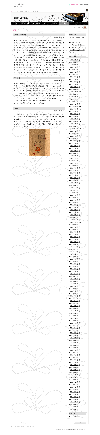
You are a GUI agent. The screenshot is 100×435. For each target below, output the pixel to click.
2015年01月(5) (75, 379)
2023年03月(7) (75, 151)
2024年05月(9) (75, 116)
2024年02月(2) (75, 124)
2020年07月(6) (75, 229)
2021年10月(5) (75, 192)
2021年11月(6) (75, 190)
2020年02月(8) (75, 242)
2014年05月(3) (75, 399)
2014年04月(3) (75, 402)
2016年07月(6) (75, 338)
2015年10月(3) (75, 357)
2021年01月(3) (75, 215)
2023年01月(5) (75, 155)
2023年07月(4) (75, 141)
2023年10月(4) (75, 133)
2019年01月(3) (75, 271)
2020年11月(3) (75, 219)
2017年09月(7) (75, 306)
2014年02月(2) (75, 406)
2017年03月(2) (75, 318)
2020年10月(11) (75, 222)
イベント (54, 23)
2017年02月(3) (75, 320)
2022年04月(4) (75, 178)
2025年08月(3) (75, 79)
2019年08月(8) (75, 256)
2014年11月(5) (75, 384)
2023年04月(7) (75, 148)
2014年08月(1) (75, 392)
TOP (16, 23)
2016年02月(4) (75, 347)
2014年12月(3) (75, 382)
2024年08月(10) (75, 109)
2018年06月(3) (75, 286)
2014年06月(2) (75, 397)
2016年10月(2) (75, 330)
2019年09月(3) (75, 254)
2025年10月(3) (75, 74)
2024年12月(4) (75, 99)
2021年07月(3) (75, 200)
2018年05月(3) (75, 288)
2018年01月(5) (75, 296)
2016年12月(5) (75, 325)
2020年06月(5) (75, 232)
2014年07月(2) (75, 394)
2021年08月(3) (75, 197)
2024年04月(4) (75, 119)
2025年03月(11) (75, 92)
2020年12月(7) (75, 217)
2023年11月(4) (75, 131)
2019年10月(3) (75, 252)
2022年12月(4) (75, 158)
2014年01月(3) (75, 409)
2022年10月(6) (75, 163)
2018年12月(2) (75, 274)
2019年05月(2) (75, 261)
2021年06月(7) (75, 202)
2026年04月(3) (75, 60)
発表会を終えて (75, 42)
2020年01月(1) (75, 244)
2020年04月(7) (75, 237)
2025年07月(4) (75, 82)
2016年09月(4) (75, 333)
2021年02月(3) (75, 212)
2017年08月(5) (75, 308)
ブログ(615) (74, 416)
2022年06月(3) (75, 173)
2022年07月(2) (75, 170)
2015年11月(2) (75, 355)
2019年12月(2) (75, 247)
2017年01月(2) (75, 323)
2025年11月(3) (75, 72)
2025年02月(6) (75, 94)
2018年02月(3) (75, 293)
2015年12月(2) (75, 352)
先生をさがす (74, 4)
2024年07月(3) (75, 111)
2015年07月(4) (75, 365)
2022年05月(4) (75, 175)
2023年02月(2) (75, 153)
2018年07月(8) (75, 283)
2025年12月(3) (75, 69)
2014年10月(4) (75, 387)
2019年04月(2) (75, 264)
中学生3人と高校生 (76, 45)
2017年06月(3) (75, 313)
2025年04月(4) (75, 89)
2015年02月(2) (75, 377)
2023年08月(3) (75, 138)
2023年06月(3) (75, 143)
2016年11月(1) (75, 328)
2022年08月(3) (75, 168)
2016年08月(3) (75, 335)
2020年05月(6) (75, 234)
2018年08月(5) (75, 281)
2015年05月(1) (75, 370)
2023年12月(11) (75, 128)
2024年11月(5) (75, 101)
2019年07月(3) (75, 259)
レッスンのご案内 (35, 23)
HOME (14, 11)
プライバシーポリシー (31, 426)
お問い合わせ (20, 426)
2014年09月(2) (75, 389)
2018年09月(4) (75, 279)
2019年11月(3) (75, 249)
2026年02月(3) (75, 64)
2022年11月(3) (75, 160)
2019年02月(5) (75, 269)
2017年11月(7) (75, 301)
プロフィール (25, 23)
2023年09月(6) (75, 136)
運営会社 (13, 426)
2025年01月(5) (75, 96)
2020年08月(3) (75, 227)
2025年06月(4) (75, 84)
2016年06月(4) (75, 340)
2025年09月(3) (75, 77)
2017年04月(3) (75, 315)
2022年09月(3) (75, 165)
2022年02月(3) (75, 183)
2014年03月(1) (75, 404)
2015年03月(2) (75, 375)
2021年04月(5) (75, 207)
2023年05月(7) (75, 146)
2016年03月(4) (75, 345)
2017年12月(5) (75, 298)
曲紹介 (45, 23)
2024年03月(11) (75, 121)
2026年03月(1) (75, 62)
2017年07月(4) (75, 311)
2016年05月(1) (75, 342)
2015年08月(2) (75, 362)
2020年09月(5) (75, 224)
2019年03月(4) (75, 266)
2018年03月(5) (75, 291)
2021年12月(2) (75, 188)
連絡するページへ (85, 27)
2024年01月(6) (75, 126)
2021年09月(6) (75, 195)
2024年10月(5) (75, 104)
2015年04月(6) (75, 372)
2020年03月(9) (75, 239)
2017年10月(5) (75, 303)
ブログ (64, 23)
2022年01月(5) (75, 185)
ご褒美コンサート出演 (77, 47)
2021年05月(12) (75, 205)
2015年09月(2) (75, 360)
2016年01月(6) (75, 350)
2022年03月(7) (75, 180)
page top (80, 423)
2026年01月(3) (75, 67)
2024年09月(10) (75, 106)
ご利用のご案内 (84, 4)
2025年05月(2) (75, 87)
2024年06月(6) (75, 114)
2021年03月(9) (75, 210)
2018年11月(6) (75, 276)
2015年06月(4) (75, 367)
